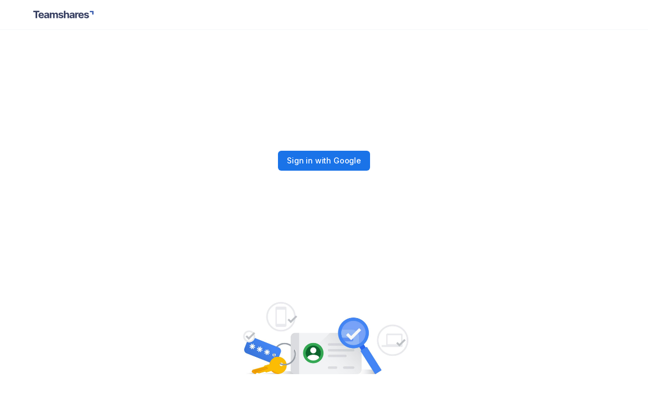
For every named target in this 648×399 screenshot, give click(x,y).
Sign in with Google (324, 160)
